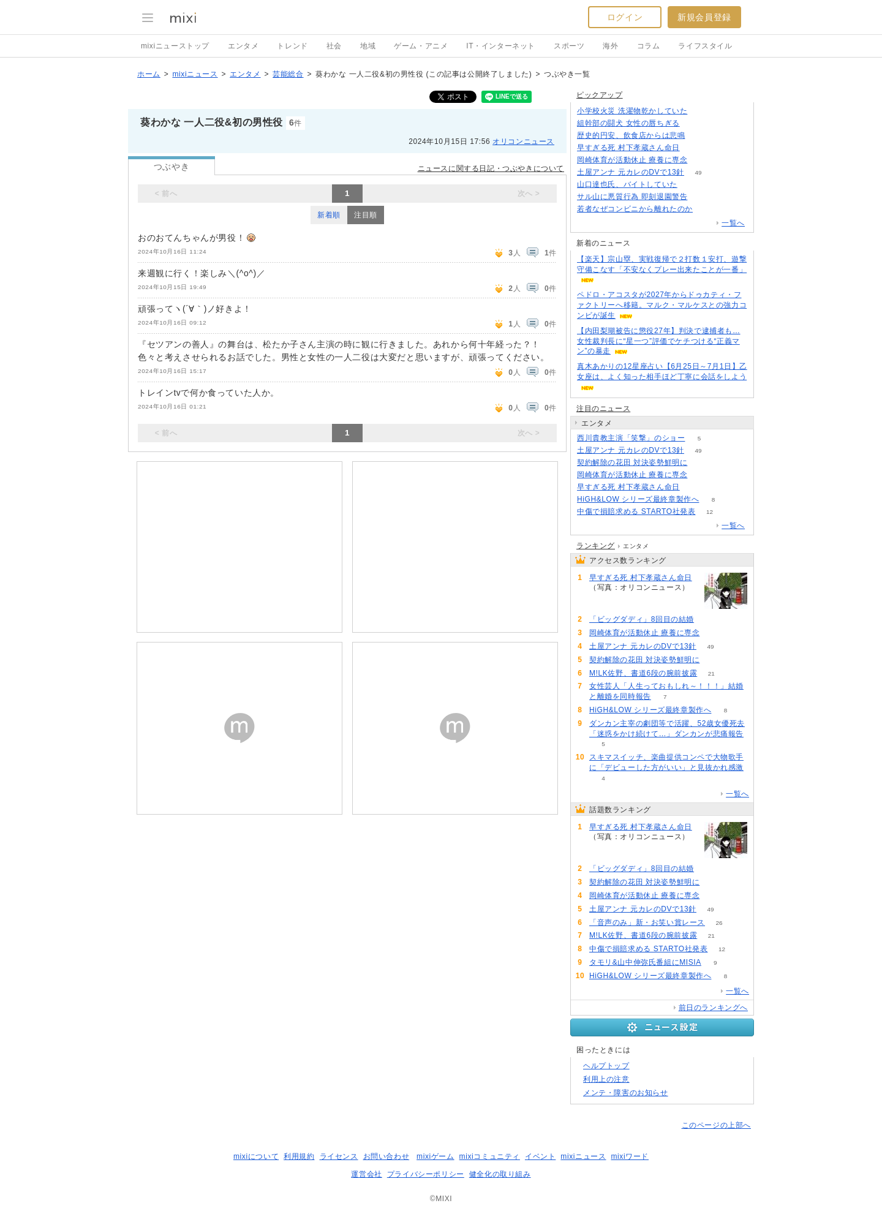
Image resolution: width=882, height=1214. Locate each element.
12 (709, 511)
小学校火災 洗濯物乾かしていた (632, 111)
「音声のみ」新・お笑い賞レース (647, 922)
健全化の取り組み (500, 1174)
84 (701, 462)
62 (701, 160)
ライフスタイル (705, 46)
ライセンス (339, 1156)
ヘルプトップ (606, 1065)
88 (691, 184)
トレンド (292, 46)
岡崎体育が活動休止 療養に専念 (632, 160)
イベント (540, 1156)
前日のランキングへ (713, 1007)
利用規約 (299, 1156)
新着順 (329, 215)
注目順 (365, 215)
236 (699, 135)
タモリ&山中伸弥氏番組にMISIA (645, 962)
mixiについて (256, 1156)
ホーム (148, 74)
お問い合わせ (386, 1156)
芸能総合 (288, 74)
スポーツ (569, 46)
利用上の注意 (606, 1079)
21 (711, 673)
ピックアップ (599, 95)
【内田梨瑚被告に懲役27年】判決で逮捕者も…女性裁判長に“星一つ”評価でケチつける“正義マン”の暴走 (659, 341)
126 (693, 123)
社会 (334, 46)
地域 (367, 46)
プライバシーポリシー (425, 1174)
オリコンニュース (523, 141)
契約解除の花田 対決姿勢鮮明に (632, 462)
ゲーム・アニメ (421, 46)
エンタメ (243, 46)
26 (718, 922)
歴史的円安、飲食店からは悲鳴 (631, 135)
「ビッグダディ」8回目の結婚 (641, 619)
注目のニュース (603, 408)
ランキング (595, 545)
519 (707, 209)
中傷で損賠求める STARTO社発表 (636, 511)
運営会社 (366, 1174)
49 (698, 172)
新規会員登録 (704, 17)
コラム (648, 46)
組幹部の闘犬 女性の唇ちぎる (628, 123)
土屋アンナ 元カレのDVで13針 (630, 172)
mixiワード (630, 1156)
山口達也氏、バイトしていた (627, 184)
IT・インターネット (500, 46)
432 (701, 111)
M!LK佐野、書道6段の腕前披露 (643, 673)
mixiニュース (194, 74)
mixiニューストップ (175, 46)
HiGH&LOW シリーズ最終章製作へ (638, 499)
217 (708, 619)
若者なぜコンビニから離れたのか (635, 209)
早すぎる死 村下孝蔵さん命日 (628, 147)
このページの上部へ (716, 1125)
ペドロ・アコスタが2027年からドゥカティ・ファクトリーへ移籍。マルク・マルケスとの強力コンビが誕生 (662, 305)
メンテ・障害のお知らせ (625, 1092)
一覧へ (733, 223)
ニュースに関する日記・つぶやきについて (491, 168)
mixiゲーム (435, 1156)
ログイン (625, 17)
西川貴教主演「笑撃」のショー (631, 438)
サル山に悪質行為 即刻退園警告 (632, 196)
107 (701, 197)
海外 (610, 46)
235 (693, 148)
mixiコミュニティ (489, 1156)
